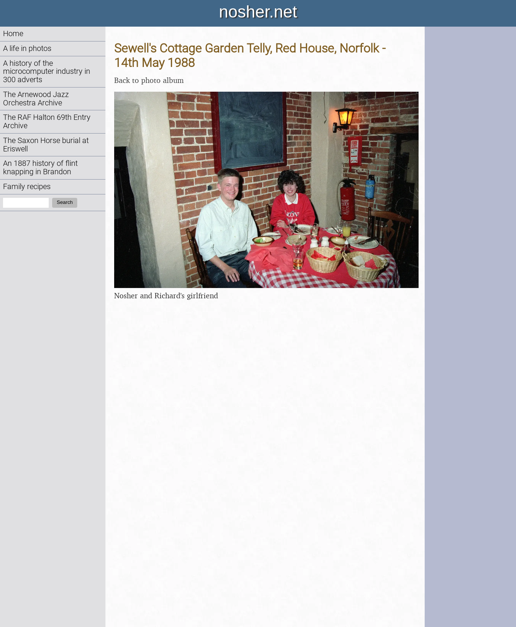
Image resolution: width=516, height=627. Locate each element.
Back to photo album (149, 80)
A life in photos (27, 48)
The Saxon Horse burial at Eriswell (46, 144)
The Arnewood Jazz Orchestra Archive (36, 98)
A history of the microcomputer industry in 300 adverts (46, 71)
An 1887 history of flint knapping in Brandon (40, 167)
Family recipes (27, 186)
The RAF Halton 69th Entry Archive (47, 121)
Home (13, 33)
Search (65, 202)
